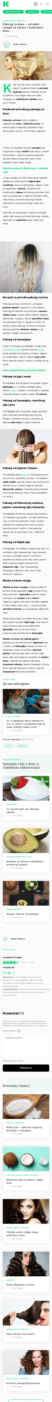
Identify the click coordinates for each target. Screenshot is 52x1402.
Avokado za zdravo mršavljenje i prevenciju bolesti (25, 863)
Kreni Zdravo (18, 938)
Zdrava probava (13, 12)
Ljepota (10, 1175)
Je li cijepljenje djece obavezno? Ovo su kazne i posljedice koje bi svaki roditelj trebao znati (25, 723)
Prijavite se (26, 1068)
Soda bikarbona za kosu (20, 1284)
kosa (9, 746)
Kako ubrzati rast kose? (20, 1333)
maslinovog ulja (11, 349)
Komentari (11, 1013)
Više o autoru (9, 949)
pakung (23, 746)
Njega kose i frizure (14, 21)
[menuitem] (35, 4)
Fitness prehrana (15, 857)
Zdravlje (32, 12)
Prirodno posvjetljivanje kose (23, 1383)
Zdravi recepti (14, 909)
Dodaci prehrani (15, 1123)
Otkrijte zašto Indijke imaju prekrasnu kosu (22, 1234)
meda (41, 349)
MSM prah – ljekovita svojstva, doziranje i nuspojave (24, 1129)
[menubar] (35, 4)
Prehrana (11, 804)
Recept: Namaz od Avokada (22, 913)
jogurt (25, 474)
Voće (29, 857)
